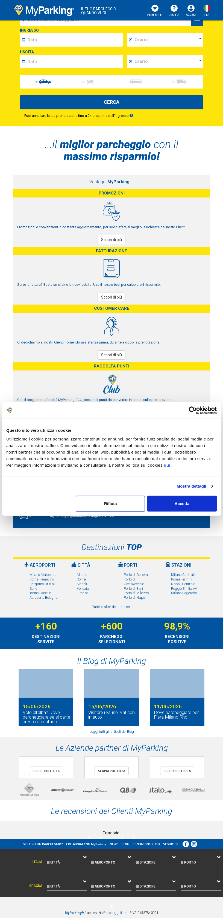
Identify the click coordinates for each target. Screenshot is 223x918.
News (114, 844)
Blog (125, 844)
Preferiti (154, 11)
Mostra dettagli (191, 486)
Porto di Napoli (135, 597)
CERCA (111, 102)
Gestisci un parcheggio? (43, 844)
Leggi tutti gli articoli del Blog (111, 731)
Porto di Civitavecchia (134, 581)
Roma (81, 579)
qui (167, 465)
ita (206, 14)
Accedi (191, 14)
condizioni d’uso (146, 844)
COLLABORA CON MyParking (86, 844)
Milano (82, 575)
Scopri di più (111, 240)
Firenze (82, 593)
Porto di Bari (133, 588)
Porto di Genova (136, 575)
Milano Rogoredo (184, 593)
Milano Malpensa (43, 575)
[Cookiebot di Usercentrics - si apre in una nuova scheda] (193, 410)
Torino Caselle (40, 593)
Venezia (83, 588)
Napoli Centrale (183, 584)
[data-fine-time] (168, 61)
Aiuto (174, 11)
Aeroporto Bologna (44, 597)
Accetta (182, 503)
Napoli (82, 584)
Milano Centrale (183, 575)
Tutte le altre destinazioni (111, 607)
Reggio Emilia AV (184, 588)
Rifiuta (110, 503)
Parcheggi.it (112, 913)
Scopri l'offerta (46, 770)
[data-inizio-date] (74, 40)
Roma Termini (181, 579)
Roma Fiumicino (42, 579)
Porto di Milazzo (136, 593)
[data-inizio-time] (168, 40)
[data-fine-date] (74, 61)
